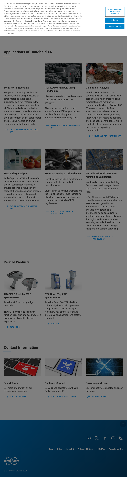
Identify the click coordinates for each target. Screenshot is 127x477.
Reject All (114, 20)
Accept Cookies (115, 27)
